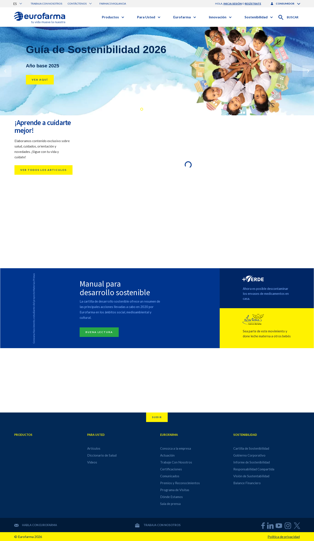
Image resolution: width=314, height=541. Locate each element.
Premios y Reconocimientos (180, 483)
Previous (5, 71)
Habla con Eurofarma (35, 525)
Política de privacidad (284, 537)
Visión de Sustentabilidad (251, 476)
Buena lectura (99, 332)
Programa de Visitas (174, 490)
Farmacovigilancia (112, 3)
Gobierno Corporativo (249, 455)
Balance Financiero (247, 483)
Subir (157, 417)
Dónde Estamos (171, 497)
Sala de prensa (170, 504)
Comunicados (169, 476)
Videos (92, 462)
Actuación (167, 455)
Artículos (93, 448)
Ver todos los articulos (43, 169)
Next (308, 71)
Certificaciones (171, 469)
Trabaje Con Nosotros (176, 462)
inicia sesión (232, 3)
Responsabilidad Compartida (253, 469)
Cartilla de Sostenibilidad (251, 448)
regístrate (253, 3)
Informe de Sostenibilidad (251, 462)
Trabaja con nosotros (46, 3)
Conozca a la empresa (175, 448)
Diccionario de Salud (102, 455)
